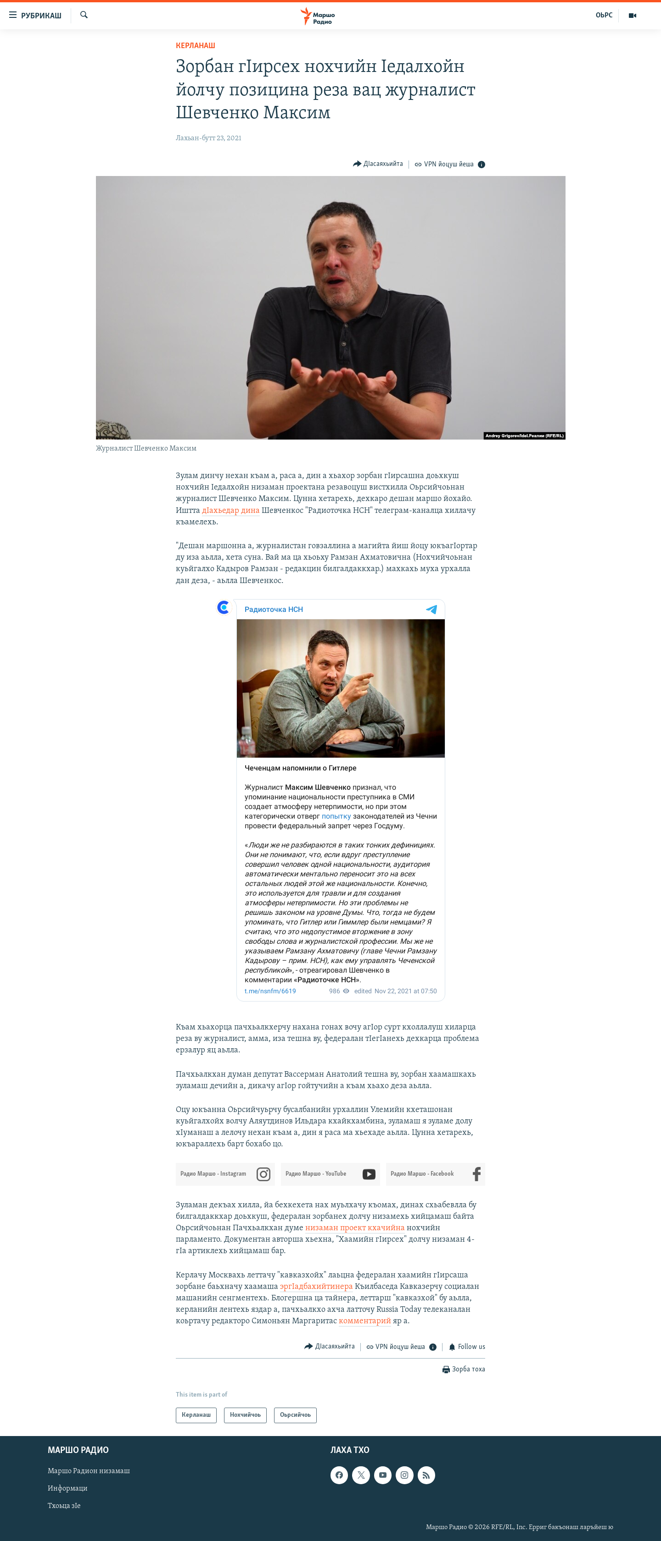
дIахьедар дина (231, 510)
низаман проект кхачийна (355, 1228)
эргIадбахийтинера (316, 1286)
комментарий (365, 1321)
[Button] (378, 164)
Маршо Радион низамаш (89, 1471)
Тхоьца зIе (64, 1506)
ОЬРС (604, 15)
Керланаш (195, 46)
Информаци (68, 1489)
